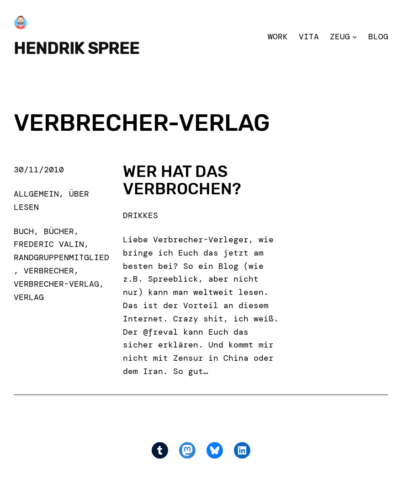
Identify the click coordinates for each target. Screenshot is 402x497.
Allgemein (36, 193)
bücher (59, 231)
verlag (29, 297)
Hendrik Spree (76, 48)
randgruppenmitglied (61, 257)
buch (24, 231)
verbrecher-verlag (56, 283)
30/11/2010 (39, 169)
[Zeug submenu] (354, 36)
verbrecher (49, 270)
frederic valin (49, 244)
